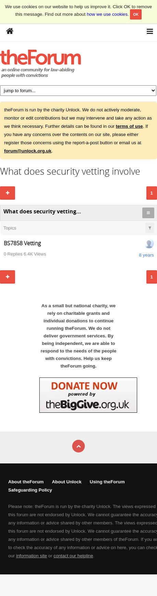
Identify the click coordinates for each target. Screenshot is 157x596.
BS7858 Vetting (22, 243)
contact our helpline (73, 555)
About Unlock (67, 481)
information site (31, 555)
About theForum (26, 481)
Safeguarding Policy (30, 490)
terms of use (129, 126)
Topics (9, 228)
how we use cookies (107, 14)
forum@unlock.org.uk (27, 150)
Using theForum (107, 481)
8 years (146, 255)
